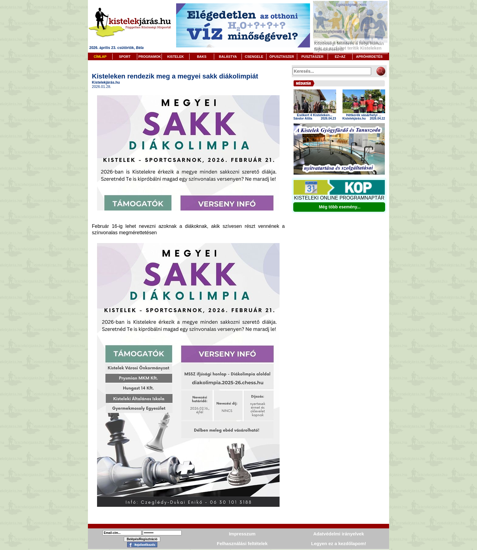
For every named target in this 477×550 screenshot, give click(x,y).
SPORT (125, 56)
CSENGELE (254, 56)
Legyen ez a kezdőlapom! (338, 543)
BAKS (201, 56)
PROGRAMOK (149, 56)
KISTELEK (175, 56)
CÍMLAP (100, 56)
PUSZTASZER (312, 56)
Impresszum (242, 533)
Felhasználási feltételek (242, 543)
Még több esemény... (339, 206)
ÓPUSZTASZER (281, 56)
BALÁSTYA (228, 56)
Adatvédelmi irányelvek (338, 533)
